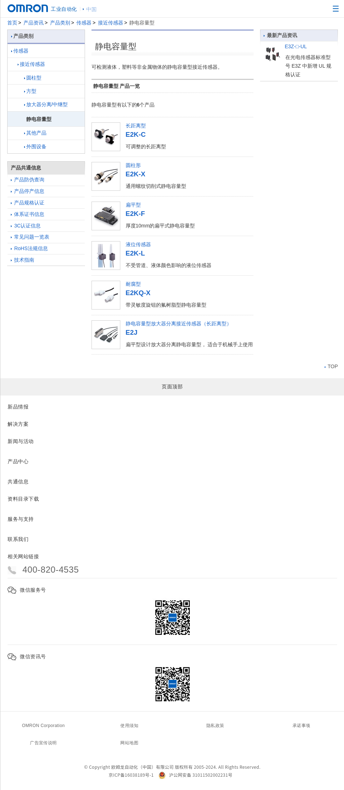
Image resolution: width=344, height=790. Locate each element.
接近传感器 (110, 23)
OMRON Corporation (43, 725)
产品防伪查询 (28, 179)
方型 (30, 91)
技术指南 (23, 260)
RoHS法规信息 (29, 248)
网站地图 (129, 742)
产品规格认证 (28, 203)
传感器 (83, 23)
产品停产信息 (28, 191)
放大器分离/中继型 (46, 104)
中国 (91, 9)
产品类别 (60, 23)
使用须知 (129, 725)
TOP (331, 366)
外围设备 (35, 146)
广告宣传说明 (43, 742)
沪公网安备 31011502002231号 (195, 775)
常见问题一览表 (30, 237)
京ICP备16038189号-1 (131, 775)
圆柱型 (32, 78)
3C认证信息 (26, 226)
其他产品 (35, 133)
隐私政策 (215, 725)
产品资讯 (33, 23)
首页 (12, 23)
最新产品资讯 (281, 35)
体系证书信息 (28, 214)
